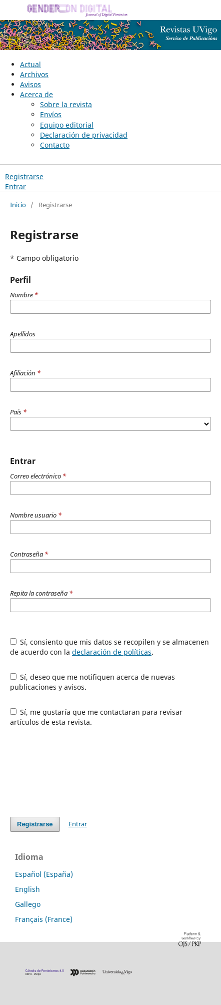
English (27, 889)
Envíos (51, 114)
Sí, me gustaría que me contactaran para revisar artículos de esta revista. (96, 717)
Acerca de (36, 94)
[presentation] (86, 771)
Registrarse (24, 176)
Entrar (15, 186)
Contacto (55, 145)
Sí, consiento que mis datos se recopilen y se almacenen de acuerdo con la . (110, 647)
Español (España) (44, 874)
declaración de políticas (112, 652)
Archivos (34, 74)
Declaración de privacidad (84, 135)
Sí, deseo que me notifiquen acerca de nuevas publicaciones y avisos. (93, 682)
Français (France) (43, 919)
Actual (30, 64)
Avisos (30, 84)
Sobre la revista (66, 104)
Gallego (27, 904)
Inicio (18, 204)
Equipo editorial (67, 125)
